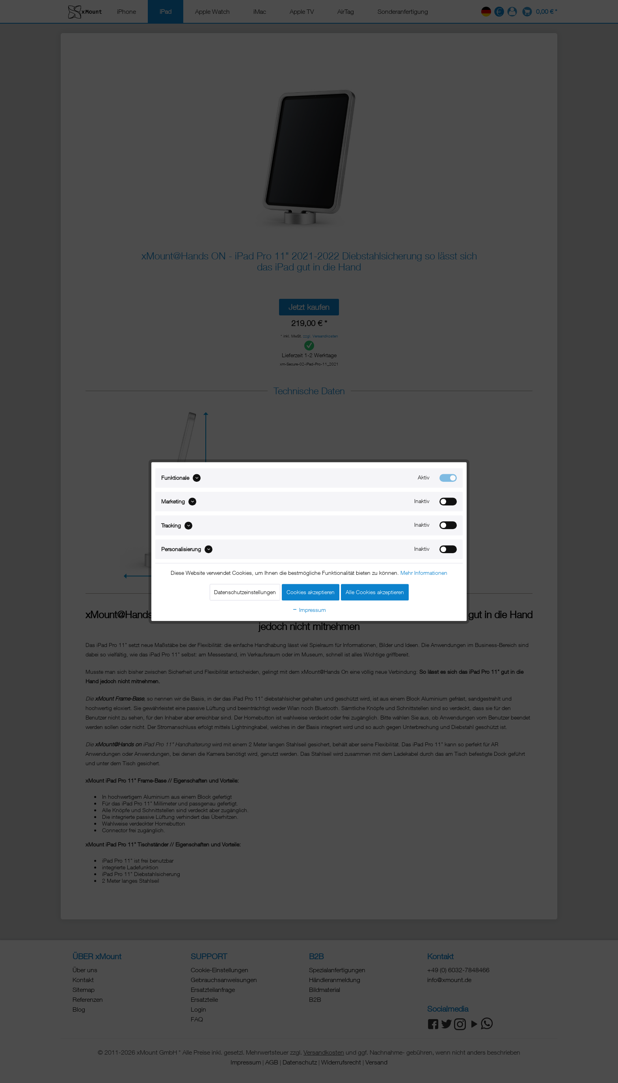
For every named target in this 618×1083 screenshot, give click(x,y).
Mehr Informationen (423, 572)
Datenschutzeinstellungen (245, 592)
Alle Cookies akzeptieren (375, 592)
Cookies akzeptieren (311, 592)
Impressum (309, 609)
